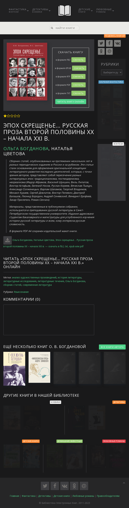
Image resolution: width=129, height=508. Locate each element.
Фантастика (17, 10)
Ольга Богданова (26, 148)
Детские (84, 10)
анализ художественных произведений (34, 277)
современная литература (37, 284)
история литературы (69, 277)
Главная (14, 496)
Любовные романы (83, 496)
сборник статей (12, 284)
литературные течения (51, 281)
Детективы (40, 10)
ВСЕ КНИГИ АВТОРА (112, 346)
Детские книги (61, 496)
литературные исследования (19, 281)
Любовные (104, 10)
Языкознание (21, 291)
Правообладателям (108, 496)
